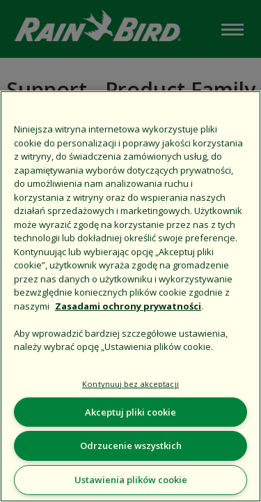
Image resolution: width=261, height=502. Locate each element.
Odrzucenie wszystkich (131, 445)
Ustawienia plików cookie (130, 479)
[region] (130, 296)
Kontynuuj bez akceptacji (130, 384)
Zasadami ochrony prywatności (128, 306)
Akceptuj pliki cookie (130, 412)
